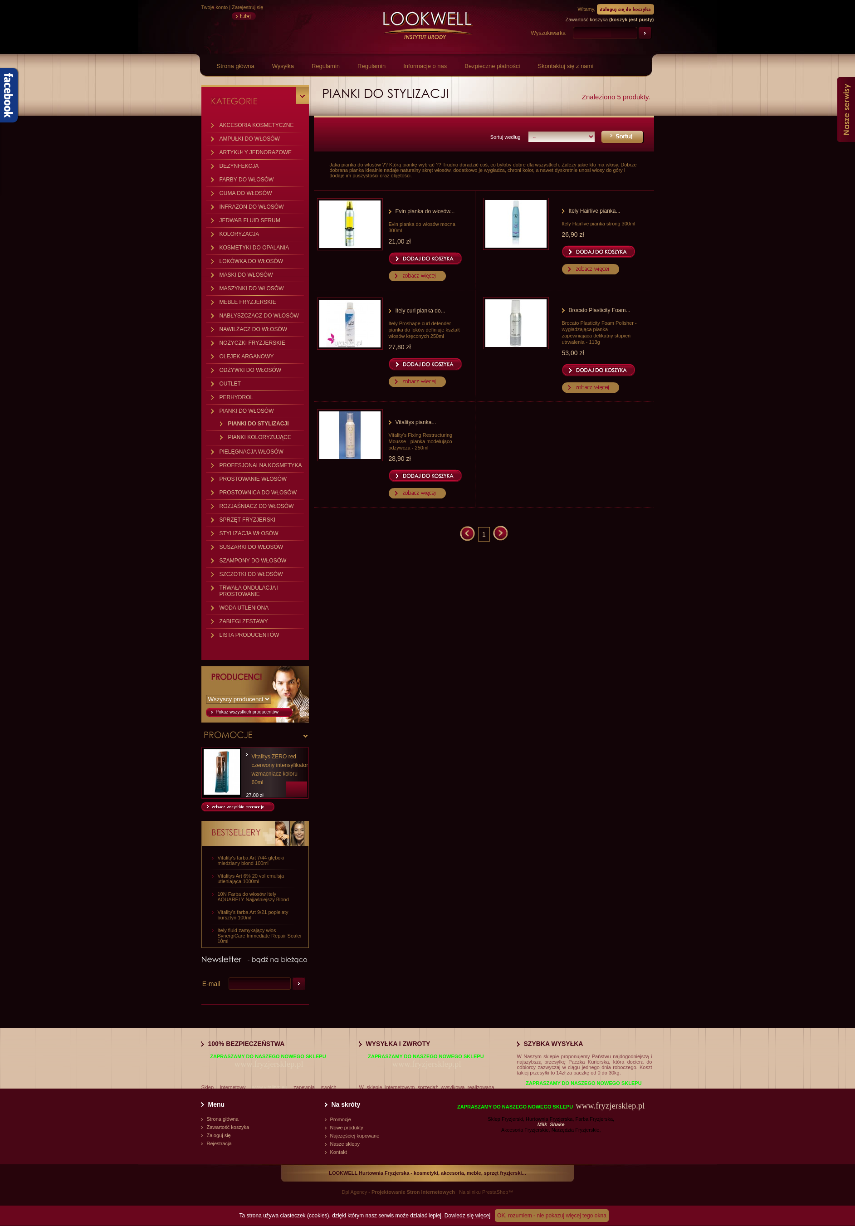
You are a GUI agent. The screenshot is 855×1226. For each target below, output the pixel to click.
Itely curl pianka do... (420, 311)
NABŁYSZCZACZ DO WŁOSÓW (259, 316)
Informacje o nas (425, 66)
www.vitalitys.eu (270, 1087)
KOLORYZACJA (239, 234)
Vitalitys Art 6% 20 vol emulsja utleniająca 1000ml (251, 878)
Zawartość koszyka (228, 1127)
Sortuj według (505, 137)
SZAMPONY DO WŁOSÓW (253, 560)
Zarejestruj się (247, 7)
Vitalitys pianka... (416, 422)
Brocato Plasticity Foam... (599, 310)
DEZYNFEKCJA (239, 166)
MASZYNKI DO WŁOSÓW (252, 288)
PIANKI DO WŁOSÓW (247, 411)
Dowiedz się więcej (467, 1215)
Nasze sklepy (345, 1144)
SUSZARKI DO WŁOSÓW (251, 547)
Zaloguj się (219, 1135)
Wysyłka (283, 66)
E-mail (211, 983)
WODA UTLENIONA (244, 608)
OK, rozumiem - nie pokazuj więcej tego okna (551, 1215)
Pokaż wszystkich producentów (247, 711)
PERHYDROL (237, 397)
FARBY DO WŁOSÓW (247, 179)
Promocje (340, 1119)
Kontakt (338, 1152)
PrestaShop (495, 1192)
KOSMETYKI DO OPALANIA (254, 247)
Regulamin (326, 66)
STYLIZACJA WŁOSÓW (249, 533)
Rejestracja (219, 1143)
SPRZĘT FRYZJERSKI (248, 520)
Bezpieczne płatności (492, 66)
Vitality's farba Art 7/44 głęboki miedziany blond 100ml (251, 860)
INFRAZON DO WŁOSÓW (252, 207)
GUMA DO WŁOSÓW (246, 193)
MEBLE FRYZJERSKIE (248, 302)
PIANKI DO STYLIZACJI (258, 423)
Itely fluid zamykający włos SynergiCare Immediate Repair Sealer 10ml (260, 936)
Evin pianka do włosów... (425, 211)
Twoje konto (214, 7)
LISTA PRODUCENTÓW (249, 635)
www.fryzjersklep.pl (268, 1064)
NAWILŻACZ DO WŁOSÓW (254, 329)
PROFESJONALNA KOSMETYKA (261, 465)
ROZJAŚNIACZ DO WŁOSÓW (257, 506)
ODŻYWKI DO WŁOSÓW (251, 370)
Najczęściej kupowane (355, 1135)
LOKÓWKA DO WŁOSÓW (251, 261)
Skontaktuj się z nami (565, 66)
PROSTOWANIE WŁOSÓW (253, 479)
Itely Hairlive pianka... (594, 211)
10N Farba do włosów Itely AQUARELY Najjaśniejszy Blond (253, 896)
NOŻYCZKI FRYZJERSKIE (252, 343)
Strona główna (235, 66)
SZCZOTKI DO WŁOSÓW (251, 574)
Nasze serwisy (846, 109)
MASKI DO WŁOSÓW (246, 275)
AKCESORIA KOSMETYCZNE (257, 125)
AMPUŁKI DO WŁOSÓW (250, 139)
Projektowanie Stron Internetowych (413, 1192)
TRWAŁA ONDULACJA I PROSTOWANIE (249, 591)
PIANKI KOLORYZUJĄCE (259, 437)
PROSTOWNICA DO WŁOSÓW (258, 492)
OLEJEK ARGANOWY (247, 356)
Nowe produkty (346, 1127)
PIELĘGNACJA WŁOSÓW (251, 452)
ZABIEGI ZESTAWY (244, 621)
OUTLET (230, 384)
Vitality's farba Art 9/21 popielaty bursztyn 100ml (253, 914)
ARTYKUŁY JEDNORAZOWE (256, 152)
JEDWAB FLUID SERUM (250, 220)
